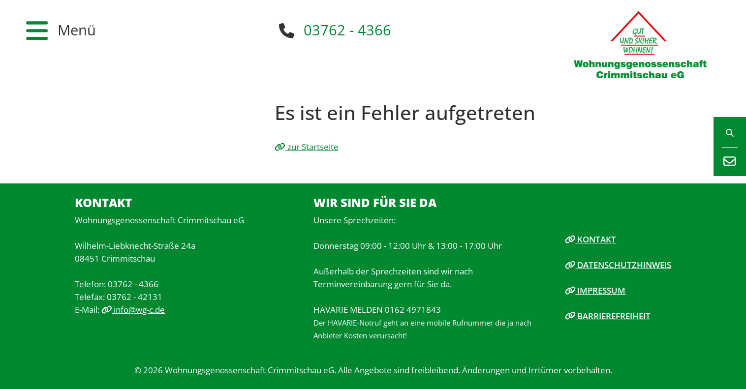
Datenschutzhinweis (618, 264)
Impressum (595, 290)
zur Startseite (307, 146)
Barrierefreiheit (608, 316)
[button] (61, 30)
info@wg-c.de (133, 309)
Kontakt (591, 239)
